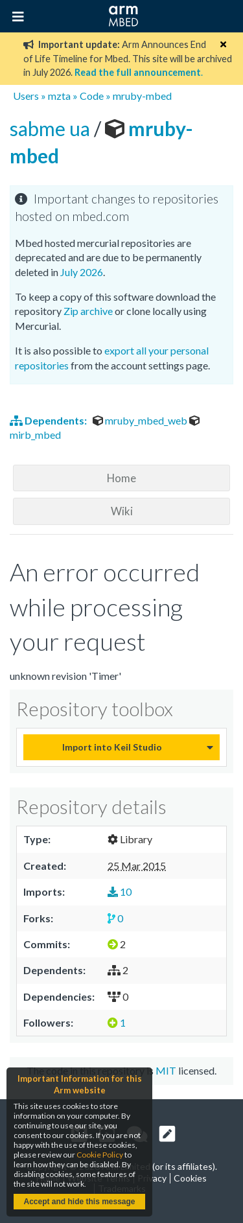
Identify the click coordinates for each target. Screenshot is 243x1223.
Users (26, 95)
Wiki (122, 511)
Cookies (190, 1177)
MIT (166, 1070)
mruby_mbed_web (141, 420)
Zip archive (88, 311)
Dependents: (49, 420)
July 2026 (81, 272)
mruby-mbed (142, 95)
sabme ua (52, 128)
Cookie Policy (99, 1154)
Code (92, 95)
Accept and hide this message (79, 1201)
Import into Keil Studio (112, 746)
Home (121, 478)
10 (120, 891)
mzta (59, 95)
